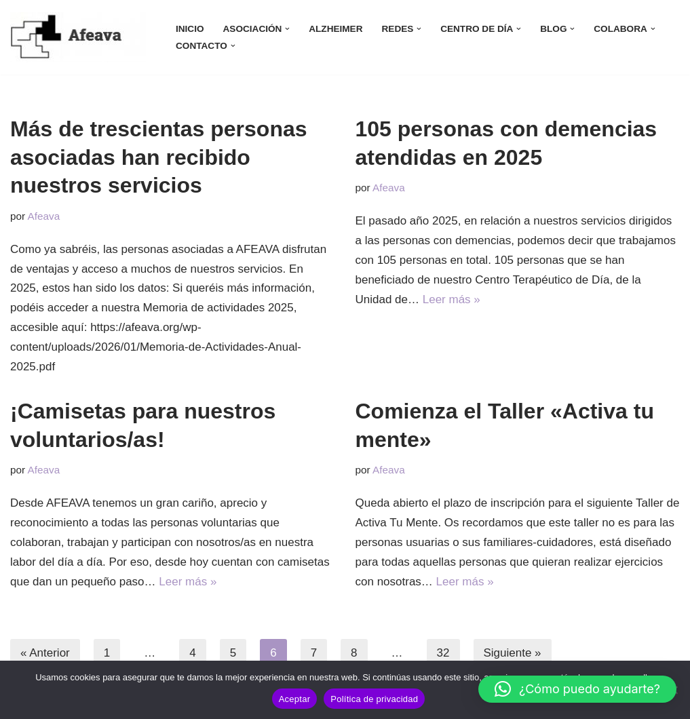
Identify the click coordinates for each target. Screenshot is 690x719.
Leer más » (451, 299)
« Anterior (45, 652)
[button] (287, 28)
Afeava (44, 216)
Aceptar (295, 699)
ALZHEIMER (335, 29)
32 (443, 652)
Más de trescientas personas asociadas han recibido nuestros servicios (158, 157)
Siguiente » (512, 652)
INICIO (190, 29)
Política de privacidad (374, 699)
